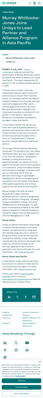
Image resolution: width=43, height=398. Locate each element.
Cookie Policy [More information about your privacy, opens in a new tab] (20, 376)
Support (26, 315)
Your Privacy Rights (21, 393)
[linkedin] (9, 297)
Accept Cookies (21, 387)
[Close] (39, 361)
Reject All (21, 380)
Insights (5, 312)
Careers (5, 323)
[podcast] (5, 357)
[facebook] (25, 297)
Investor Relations (30, 312)
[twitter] (17, 297)
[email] (34, 297)
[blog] (27, 350)
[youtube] (27, 343)
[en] (34, 3)
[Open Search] (30, 3)
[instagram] (16, 350)
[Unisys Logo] (9, 3)
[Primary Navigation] (39, 3)
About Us (6, 318)
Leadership (7, 315)
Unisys (5, 54)
